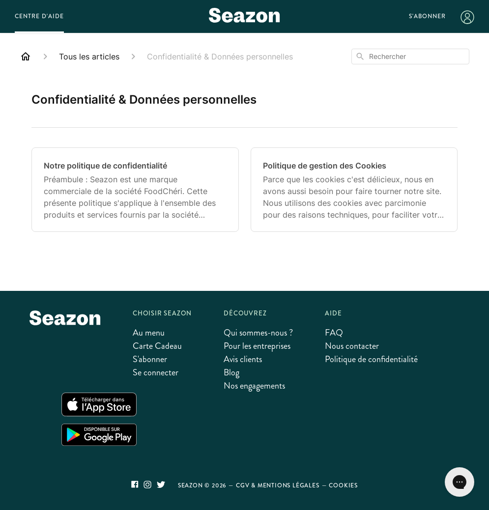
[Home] (25, 56)
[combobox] (410, 56)
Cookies (343, 485)
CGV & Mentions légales (277, 485)
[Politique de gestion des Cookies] (354, 189)
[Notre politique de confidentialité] (135, 189)
